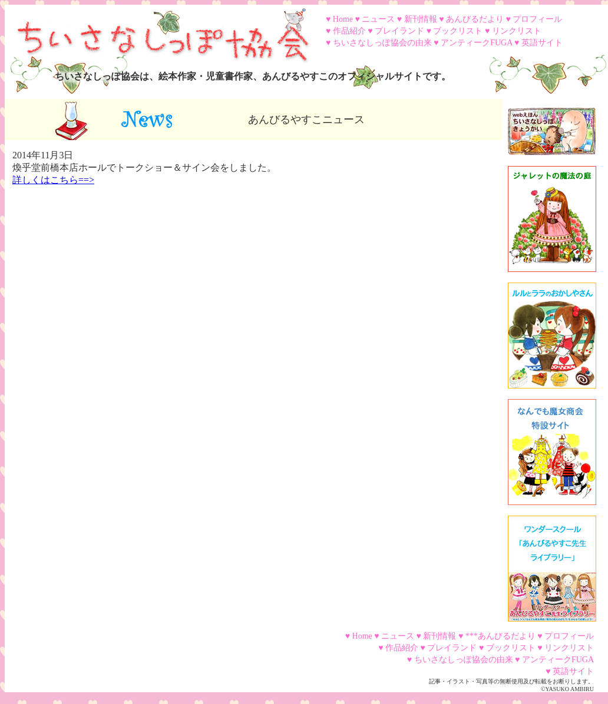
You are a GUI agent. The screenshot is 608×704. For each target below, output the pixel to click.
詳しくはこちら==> (53, 180)
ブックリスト (458, 30)
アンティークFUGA (476, 42)
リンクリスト (516, 30)
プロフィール (537, 19)
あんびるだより (475, 19)
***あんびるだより (500, 636)
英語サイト (542, 42)
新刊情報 (420, 19)
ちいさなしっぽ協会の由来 (382, 42)
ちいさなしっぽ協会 (158, 31)
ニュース (378, 19)
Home (343, 19)
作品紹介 (349, 30)
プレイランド (399, 30)
